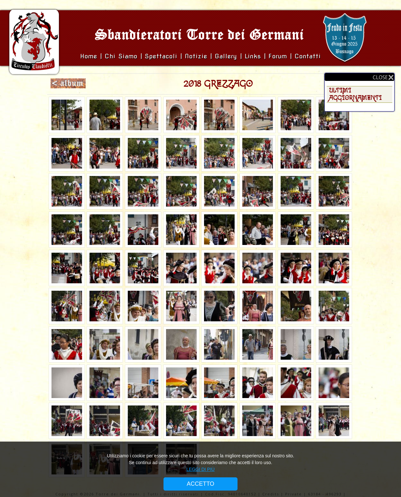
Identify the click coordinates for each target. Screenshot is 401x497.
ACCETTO (200, 484)
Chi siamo (122, 56)
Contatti (307, 56)
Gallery (227, 56)
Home (90, 56)
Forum (277, 56)
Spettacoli (161, 56)
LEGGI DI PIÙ (200, 469)
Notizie (196, 56)
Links (253, 56)
